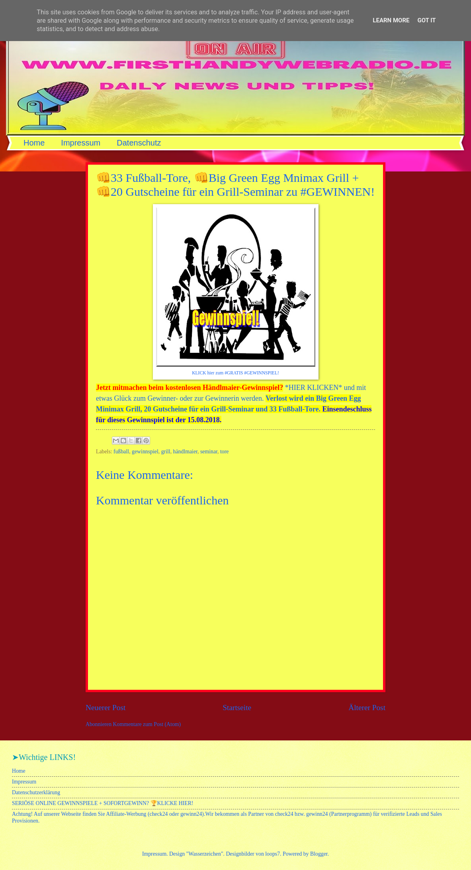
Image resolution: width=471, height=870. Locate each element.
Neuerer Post (105, 707)
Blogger (319, 854)
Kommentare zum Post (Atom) (147, 724)
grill (165, 452)
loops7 (272, 854)
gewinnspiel (145, 452)
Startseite (237, 707)
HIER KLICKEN (313, 388)
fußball (121, 452)
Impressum (80, 142)
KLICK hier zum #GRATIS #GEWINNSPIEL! (235, 373)
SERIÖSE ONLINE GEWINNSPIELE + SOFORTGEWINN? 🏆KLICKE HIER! (102, 803)
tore (224, 452)
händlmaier (185, 452)
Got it (426, 20)
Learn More (391, 20)
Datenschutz (139, 142)
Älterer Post (366, 707)
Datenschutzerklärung (36, 792)
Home (34, 142)
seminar (208, 452)
